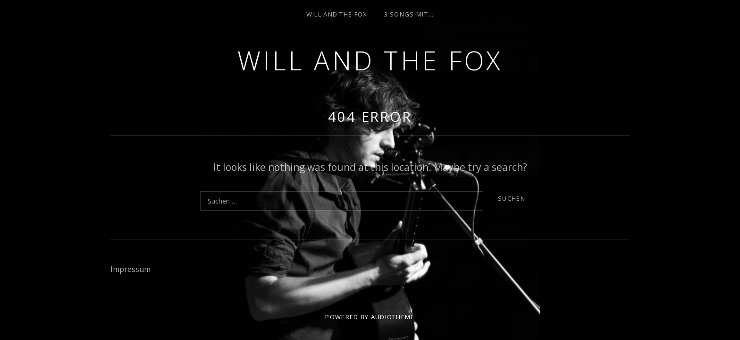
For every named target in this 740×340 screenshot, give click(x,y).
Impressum (130, 269)
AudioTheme (393, 317)
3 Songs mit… (409, 14)
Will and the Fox (370, 60)
